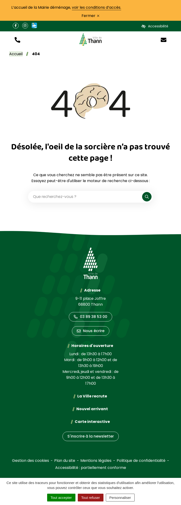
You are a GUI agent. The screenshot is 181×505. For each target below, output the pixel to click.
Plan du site (64, 460)
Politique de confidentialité (141, 460)
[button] (17, 39)
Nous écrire (90, 331)
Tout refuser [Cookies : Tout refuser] (90, 498)
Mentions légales (95, 460)
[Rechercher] (147, 196)
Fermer (90, 15)
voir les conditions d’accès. (96, 7)
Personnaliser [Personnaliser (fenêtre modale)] (120, 498)
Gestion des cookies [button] (30, 460)
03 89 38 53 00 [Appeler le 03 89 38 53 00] (90, 316)
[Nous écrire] (163, 39)
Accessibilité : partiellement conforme (90, 467)
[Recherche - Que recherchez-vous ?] (85, 196)
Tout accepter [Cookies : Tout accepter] (61, 498)
